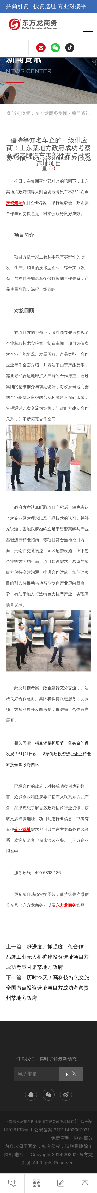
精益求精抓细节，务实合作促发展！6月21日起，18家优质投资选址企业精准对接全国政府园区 (48, 754)
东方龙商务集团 (51, 113)
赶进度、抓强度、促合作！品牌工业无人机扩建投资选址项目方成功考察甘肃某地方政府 (47, 957)
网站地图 (13, 1154)
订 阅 (71, 1073)
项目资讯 (81, 113)
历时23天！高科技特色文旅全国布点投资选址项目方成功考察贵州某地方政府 (47, 988)
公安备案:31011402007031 (62, 1129)
